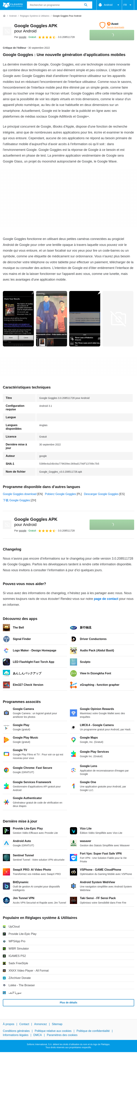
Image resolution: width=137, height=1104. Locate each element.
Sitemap (57, 1024)
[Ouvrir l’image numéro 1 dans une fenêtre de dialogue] (51, 318)
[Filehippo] (13, 5)
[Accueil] (4, 16)
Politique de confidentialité (93, 1030)
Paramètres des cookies (62, 1035)
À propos (8, 1024)
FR (128, 5)
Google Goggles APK (35, 522)
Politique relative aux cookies (53, 1030)
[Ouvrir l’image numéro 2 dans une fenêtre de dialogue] (84, 318)
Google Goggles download (20, 494)
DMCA (37, 1035)
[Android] (12, 16)
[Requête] (59, 5)
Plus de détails (68, 1002)
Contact (24, 1024)
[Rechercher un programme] (85, 5)
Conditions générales (16, 1030)
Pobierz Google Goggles (60, 494)
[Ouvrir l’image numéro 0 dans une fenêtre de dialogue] (18, 318)
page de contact (106, 599)
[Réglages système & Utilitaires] (34, 16)
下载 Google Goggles (16, 500)
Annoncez (40, 1024)
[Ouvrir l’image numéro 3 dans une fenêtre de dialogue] (117, 318)
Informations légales (15, 1035)
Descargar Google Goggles (101, 494)
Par (20, 37)
